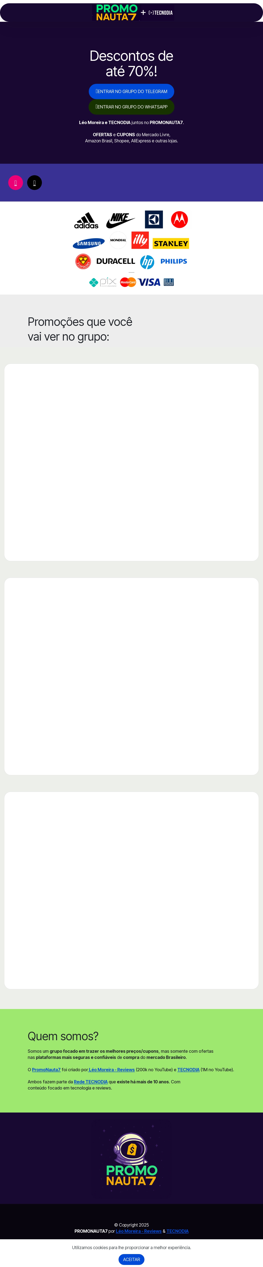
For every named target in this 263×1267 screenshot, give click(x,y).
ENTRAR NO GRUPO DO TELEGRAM (131, 91)
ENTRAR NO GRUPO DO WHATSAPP (131, 106)
